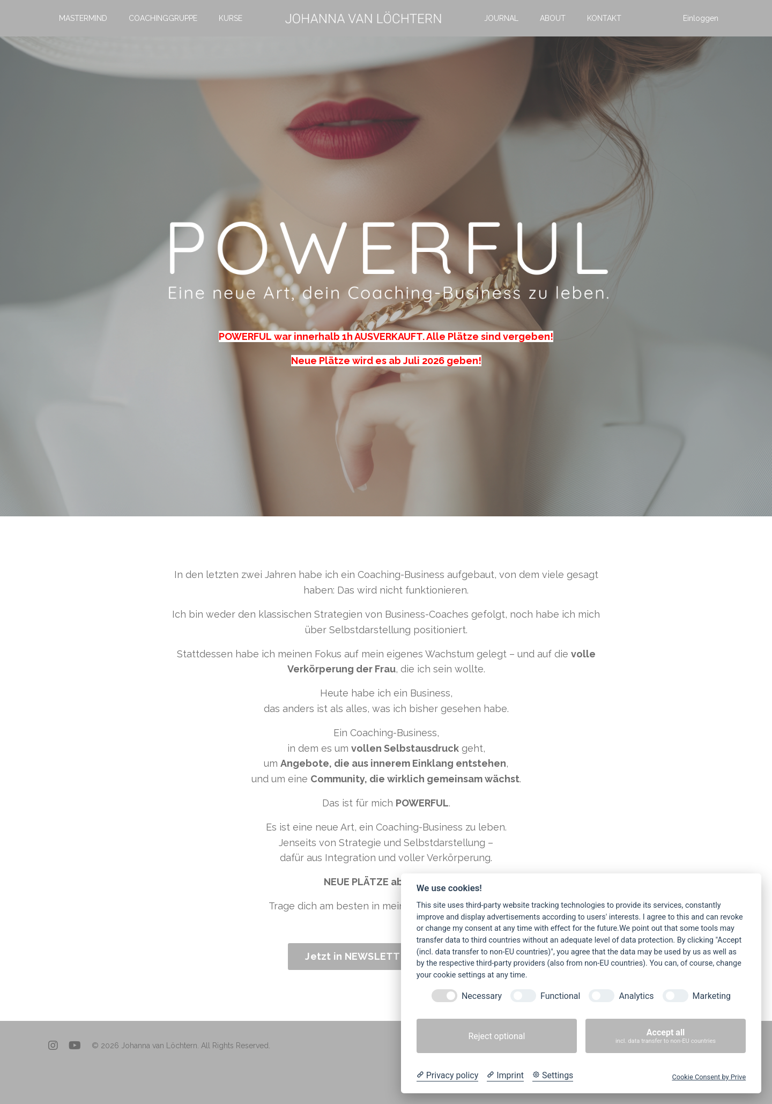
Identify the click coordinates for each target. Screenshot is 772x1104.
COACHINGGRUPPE (163, 18)
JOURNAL (501, 18)
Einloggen (700, 18)
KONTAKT (604, 18)
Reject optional (496, 1036)
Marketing (712, 996)
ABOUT (553, 18)
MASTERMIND (83, 18)
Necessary (482, 996)
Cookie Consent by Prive (709, 1077)
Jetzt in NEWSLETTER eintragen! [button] (386, 956)
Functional (560, 996)
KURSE (230, 18)
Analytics (636, 996)
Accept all (665, 1036)
